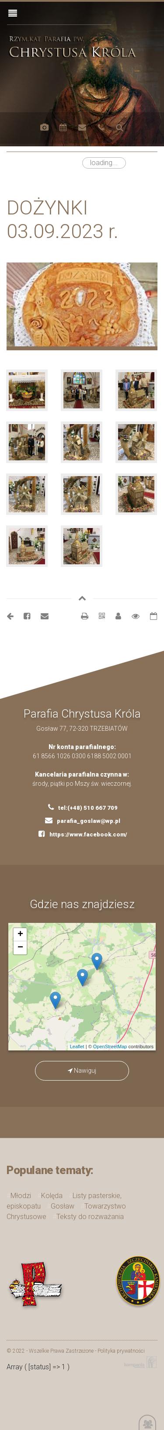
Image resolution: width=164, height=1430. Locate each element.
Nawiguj (82, 1070)
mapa (85, 987)
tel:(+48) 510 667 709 (83, 807)
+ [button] (20, 934)
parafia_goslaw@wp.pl (82, 820)
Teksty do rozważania (90, 1216)
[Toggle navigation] (12, 13)
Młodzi (20, 1196)
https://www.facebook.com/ (82, 834)
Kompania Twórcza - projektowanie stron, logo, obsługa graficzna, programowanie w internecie (138, 1362)
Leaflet (77, 1046)
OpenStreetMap (110, 1046)
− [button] (20, 947)
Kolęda (52, 1196)
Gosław (62, 1206)
